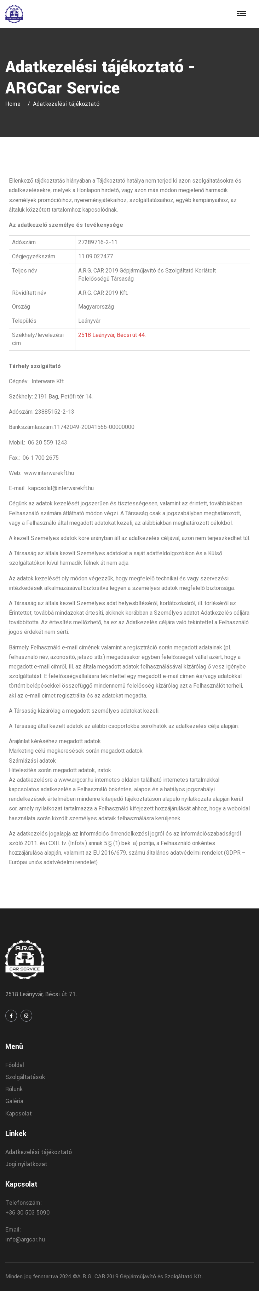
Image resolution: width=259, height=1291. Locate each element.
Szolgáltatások (25, 1077)
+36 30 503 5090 (27, 1213)
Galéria (14, 1101)
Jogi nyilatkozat (26, 1164)
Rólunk (14, 1089)
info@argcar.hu (25, 1239)
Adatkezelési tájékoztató (38, 1152)
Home (14, 104)
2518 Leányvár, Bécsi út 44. (112, 335)
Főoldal (14, 1065)
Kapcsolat (18, 1113)
